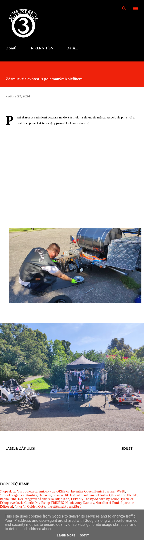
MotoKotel (103, 503)
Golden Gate (36, 506)
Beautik (58, 495)
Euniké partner (122, 503)
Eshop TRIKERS (52, 503)
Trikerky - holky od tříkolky (89, 499)
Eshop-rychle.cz (122, 499)
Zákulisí (27, 448)
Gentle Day (32, 503)
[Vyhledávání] (124, 8)
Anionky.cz (47, 491)
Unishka (31, 495)
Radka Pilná (8, 499)
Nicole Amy (73, 503)
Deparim (45, 495)
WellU (121, 491)
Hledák (132, 495)
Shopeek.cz (8, 491)
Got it (84, 535)
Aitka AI (20, 506)
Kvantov (88, 503)
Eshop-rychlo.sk (11, 503)
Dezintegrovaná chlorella (36, 499)
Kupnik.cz (62, 499)
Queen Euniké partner (99, 491)
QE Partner (117, 495)
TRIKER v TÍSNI (41, 48)
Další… (72, 48)
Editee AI (6, 506)
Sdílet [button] (127, 448)
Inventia (77, 491)
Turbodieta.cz (27, 491)
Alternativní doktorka (92, 495)
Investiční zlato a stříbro (63, 506)
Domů (11, 48)
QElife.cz (63, 491)
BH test (70, 495)
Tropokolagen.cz (12, 495)
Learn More (66, 535)
